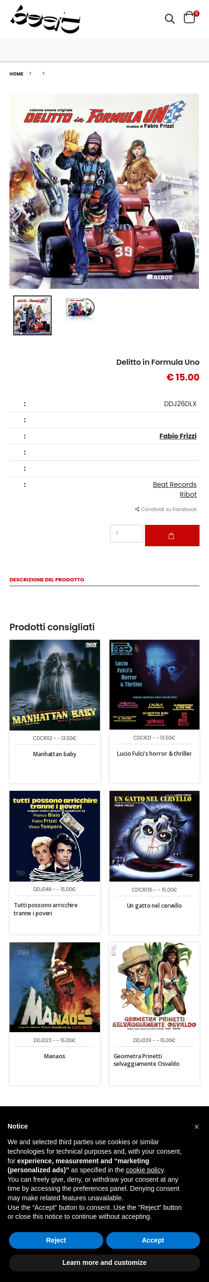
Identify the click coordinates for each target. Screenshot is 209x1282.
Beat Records (175, 484)
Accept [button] (153, 1240)
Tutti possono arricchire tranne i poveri (46, 909)
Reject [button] (56, 1240)
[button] (170, 18)
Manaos (54, 1056)
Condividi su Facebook (166, 509)
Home (16, 74)
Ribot (188, 494)
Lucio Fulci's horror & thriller (154, 754)
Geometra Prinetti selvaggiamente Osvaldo (147, 1060)
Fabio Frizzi (178, 436)
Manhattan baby (54, 754)
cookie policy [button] (145, 1170)
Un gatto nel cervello (154, 906)
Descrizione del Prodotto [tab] (46, 580)
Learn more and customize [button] (104, 1262)
